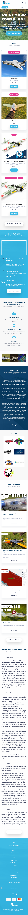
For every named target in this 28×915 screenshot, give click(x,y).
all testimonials (14, 832)
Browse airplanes (14, 33)
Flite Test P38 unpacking (14, 880)
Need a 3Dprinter (14, 862)
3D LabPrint (14, 888)
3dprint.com (14, 850)
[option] (14, 24)
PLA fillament (14, 865)
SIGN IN (5, 7)
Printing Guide (14, 860)
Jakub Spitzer (16, 910)
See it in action (14, 291)
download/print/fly (14, 875)
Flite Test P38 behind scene (14, 882)
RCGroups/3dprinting (14, 845)
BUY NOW (14, 86)
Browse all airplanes (14, 223)
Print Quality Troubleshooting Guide (14, 848)
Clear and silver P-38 (14, 872)
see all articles (14, 639)
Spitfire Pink (14, 877)
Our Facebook (14, 852)
